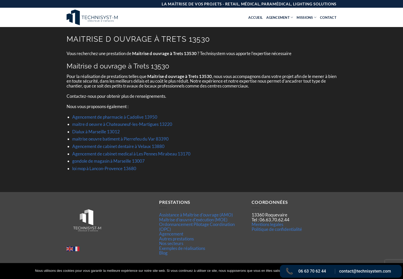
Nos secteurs (171, 243)
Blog (163, 253)
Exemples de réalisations (182, 248)
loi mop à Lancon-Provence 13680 (104, 168)
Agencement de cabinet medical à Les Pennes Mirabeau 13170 (131, 153)
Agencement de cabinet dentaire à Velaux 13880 (118, 146)
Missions (306, 17)
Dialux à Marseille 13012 (96, 131)
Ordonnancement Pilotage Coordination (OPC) (197, 227)
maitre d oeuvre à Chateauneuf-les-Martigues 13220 (122, 124)
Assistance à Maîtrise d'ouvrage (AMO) (196, 214)
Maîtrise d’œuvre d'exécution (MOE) (193, 219)
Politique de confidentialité (277, 229)
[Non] (396, 272)
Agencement (279, 17)
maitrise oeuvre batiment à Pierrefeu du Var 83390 (120, 139)
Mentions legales (267, 224)
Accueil (255, 17)
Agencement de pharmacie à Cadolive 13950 (114, 117)
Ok (294, 271)
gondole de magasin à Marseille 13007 (108, 161)
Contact (328, 17)
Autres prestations (176, 238)
